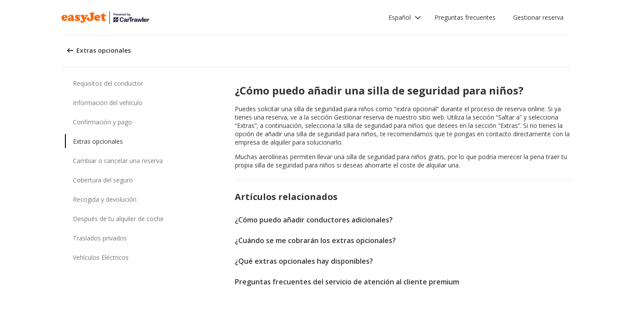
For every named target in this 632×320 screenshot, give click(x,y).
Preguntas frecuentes (465, 17)
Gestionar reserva (538, 17)
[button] (404, 17)
